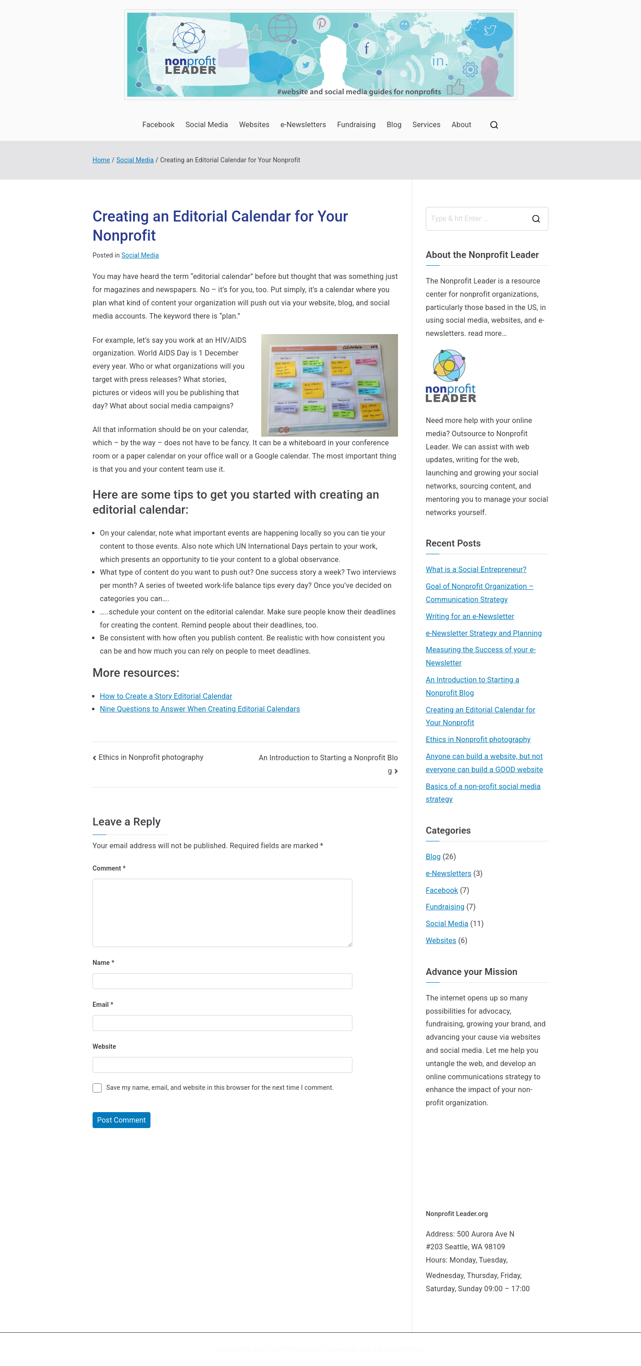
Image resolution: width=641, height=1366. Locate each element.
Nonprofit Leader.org (457, 1214)
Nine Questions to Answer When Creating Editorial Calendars (200, 709)
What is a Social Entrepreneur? (476, 569)
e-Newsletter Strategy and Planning (484, 633)
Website (104, 1046)
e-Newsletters (303, 124)
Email (103, 1004)
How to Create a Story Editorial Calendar (166, 696)
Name (103, 962)
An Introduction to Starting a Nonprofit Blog (472, 686)
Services (427, 124)
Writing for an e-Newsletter (470, 616)
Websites (254, 124)
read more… (487, 333)
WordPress (406, 1349)
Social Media (207, 124)
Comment (109, 868)
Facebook (158, 124)
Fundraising (356, 124)
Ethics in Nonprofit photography (150, 757)
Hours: (437, 1260)
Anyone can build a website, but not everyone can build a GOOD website (484, 763)
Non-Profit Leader (295, 1349)
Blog (394, 124)
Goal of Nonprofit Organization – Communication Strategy (480, 593)
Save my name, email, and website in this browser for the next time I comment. (220, 1087)
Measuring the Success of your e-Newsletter (481, 656)
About (461, 124)
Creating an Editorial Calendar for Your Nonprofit (480, 716)
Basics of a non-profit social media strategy (483, 793)
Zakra (368, 1349)
